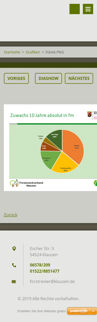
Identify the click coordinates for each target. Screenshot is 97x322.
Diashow (48, 78)
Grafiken (33, 52)
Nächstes (79, 78)
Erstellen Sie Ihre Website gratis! (41, 311)
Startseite (12, 52)
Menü (88, 9)
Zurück (10, 215)
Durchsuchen (74, 9)
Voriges (16, 78)
